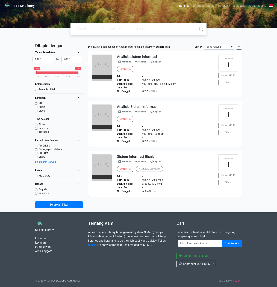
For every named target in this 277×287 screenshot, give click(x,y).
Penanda (142, 62)
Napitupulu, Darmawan (149, 169)
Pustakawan (238, 5)
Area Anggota (257, 5)
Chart (42, 156)
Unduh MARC (228, 75)
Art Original (45, 145)
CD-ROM (43, 153)
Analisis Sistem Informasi (137, 106)
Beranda (184, 5)
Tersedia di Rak (47, 89)
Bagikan (155, 62)
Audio (42, 107)
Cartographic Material (51, 149)
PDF (41, 103)
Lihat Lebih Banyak (45, 161)
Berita (211, 5)
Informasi (198, 5)
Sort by (198, 46)
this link (93, 245)
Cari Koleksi (232, 243)
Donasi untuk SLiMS (194, 256)
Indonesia (44, 193)
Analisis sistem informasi (137, 57)
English (43, 189)
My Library (44, 175)
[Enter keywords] (200, 243)
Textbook (44, 131)
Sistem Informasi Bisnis (136, 156)
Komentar (124, 62)
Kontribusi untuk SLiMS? (196, 264)
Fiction (42, 124)
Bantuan (222, 5)
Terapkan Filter (59, 204)
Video (42, 110)
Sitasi (228, 82)
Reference (44, 128)
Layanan (40, 242)
